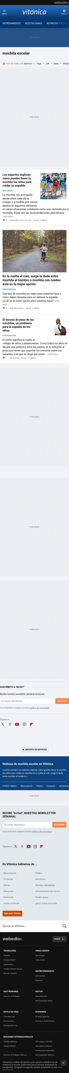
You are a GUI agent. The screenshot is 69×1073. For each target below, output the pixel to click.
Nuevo (64, 14)
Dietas (6, 885)
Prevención (9, 289)
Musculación (26, 786)
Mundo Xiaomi (10, 973)
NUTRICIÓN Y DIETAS (57, 23)
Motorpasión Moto (43, 1000)
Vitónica (34, 12)
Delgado (14, 358)
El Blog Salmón (42, 1016)
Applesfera (8, 964)
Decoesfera (8, 1021)
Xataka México (10, 1041)
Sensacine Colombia (44, 1050)
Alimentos (40, 879)
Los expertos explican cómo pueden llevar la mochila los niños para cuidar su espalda (17, 180)
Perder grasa (41, 897)
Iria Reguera (17, 308)
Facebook (9, 724)
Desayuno (50, 786)
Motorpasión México (44, 1055)
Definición (8, 897)
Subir (57, 939)
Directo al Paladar (11, 996)
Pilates (39, 786)
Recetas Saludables (45, 885)
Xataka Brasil (9, 1046)
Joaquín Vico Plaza (20, 220)
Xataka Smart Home (12, 969)
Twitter (2, 724)
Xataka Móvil (9, 960)
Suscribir (62, 701)
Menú (4, 14)
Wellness (8, 190)
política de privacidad (39, 708)
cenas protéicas (11, 903)
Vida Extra (40, 960)
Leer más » (8, 216)
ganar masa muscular (46, 903)
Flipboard (31, 724)
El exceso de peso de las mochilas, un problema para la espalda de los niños (18, 325)
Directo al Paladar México (15, 1055)
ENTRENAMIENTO (12, 23)
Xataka (6, 955)
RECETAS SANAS (33, 23)
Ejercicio (28, 63)
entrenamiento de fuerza (47, 891)
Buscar (64, 926)
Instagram (24, 724)
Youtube (17, 724)
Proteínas (8, 879)
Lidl (47, 63)
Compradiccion (10, 1025)
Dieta (56, 63)
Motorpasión (41, 996)
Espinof (38, 980)
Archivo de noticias (36, 749)
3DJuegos (40, 955)
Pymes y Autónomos (44, 1021)
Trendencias (9, 1016)
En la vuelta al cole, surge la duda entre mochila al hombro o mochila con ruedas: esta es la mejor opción (32, 280)
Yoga (39, 63)
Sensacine (40, 976)
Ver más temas (12, 913)
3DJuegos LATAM (43, 1041)
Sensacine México (43, 1046)
